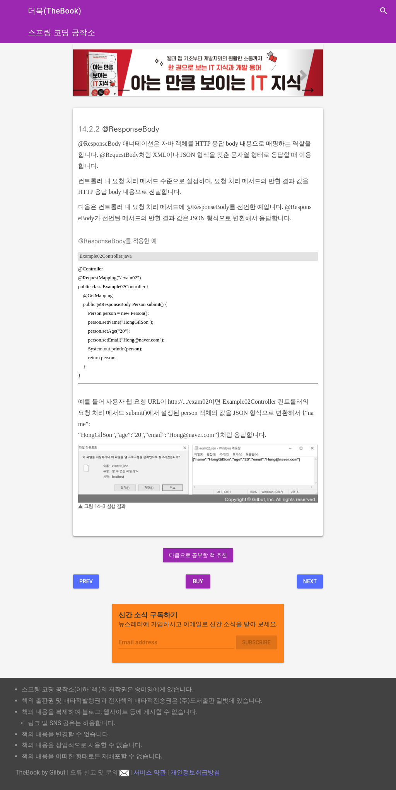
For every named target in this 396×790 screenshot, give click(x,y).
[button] (92, 72)
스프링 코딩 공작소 (61, 32)
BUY (198, 581)
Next (310, 581)
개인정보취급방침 (195, 772)
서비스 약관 (149, 772)
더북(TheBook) (54, 10)
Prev (86, 581)
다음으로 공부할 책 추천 (198, 555)
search (383, 10)
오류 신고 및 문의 (99, 772)
